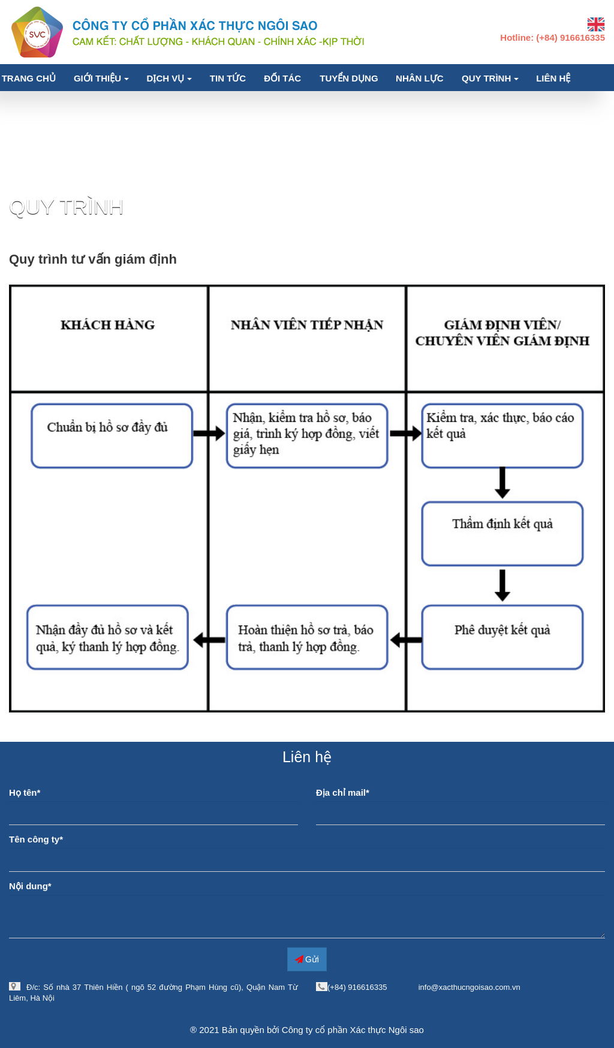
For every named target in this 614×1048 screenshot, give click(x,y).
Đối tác (282, 78)
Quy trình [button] (490, 78)
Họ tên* (24, 792)
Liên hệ (553, 78)
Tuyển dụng (349, 78)
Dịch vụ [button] (169, 78)
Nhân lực (420, 78)
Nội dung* (30, 886)
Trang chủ (29, 78)
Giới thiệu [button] (101, 78)
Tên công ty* (36, 839)
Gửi (307, 958)
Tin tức (228, 78)
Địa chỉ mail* (342, 792)
